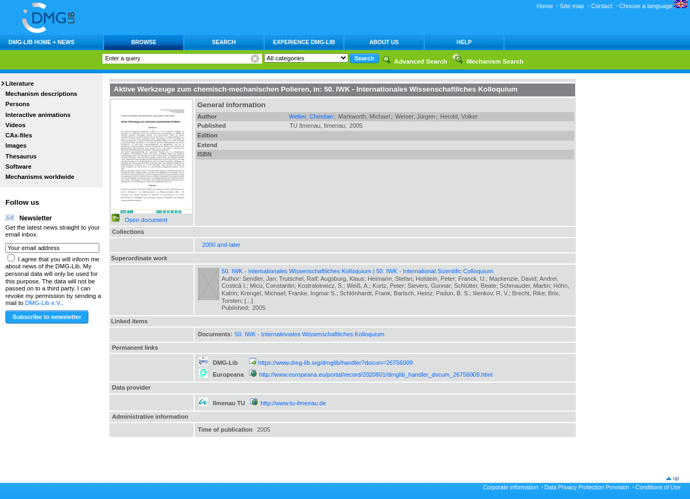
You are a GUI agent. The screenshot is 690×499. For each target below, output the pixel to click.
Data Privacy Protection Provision (586, 487)
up (676, 478)
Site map (572, 6)
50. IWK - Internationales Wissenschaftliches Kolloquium (309, 334)
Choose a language (653, 6)
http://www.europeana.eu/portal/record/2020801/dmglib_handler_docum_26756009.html (376, 374)
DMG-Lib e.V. (43, 303)
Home (544, 6)
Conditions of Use (658, 487)
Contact (601, 6)
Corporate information (510, 487)
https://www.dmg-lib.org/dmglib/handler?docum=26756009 (335, 362)
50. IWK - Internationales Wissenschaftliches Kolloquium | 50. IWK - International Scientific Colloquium (357, 271)
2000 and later (221, 244)
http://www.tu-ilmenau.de (293, 403)
